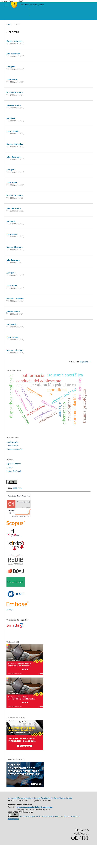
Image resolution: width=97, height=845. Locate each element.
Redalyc (9, 609)
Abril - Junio (11, 324)
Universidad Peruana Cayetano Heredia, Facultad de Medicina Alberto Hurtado (40, 798)
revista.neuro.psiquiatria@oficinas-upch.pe (34, 807)
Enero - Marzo (12, 131)
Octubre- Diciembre (14, 144)
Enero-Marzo (11, 182)
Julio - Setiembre (13, 157)
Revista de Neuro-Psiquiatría (32, 5)
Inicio (8, 24)
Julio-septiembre (13, 54)
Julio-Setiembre (13, 260)
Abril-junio (10, 67)
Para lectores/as (12, 442)
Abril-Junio (11, 170)
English (9, 467)
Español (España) (13, 464)
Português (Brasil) (13, 471)
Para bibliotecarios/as (14, 449)
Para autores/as (12, 446)
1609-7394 (17, 488)
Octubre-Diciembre (14, 92)
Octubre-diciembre (14, 41)
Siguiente (84, 362)
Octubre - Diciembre (14, 298)
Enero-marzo (11, 79)
